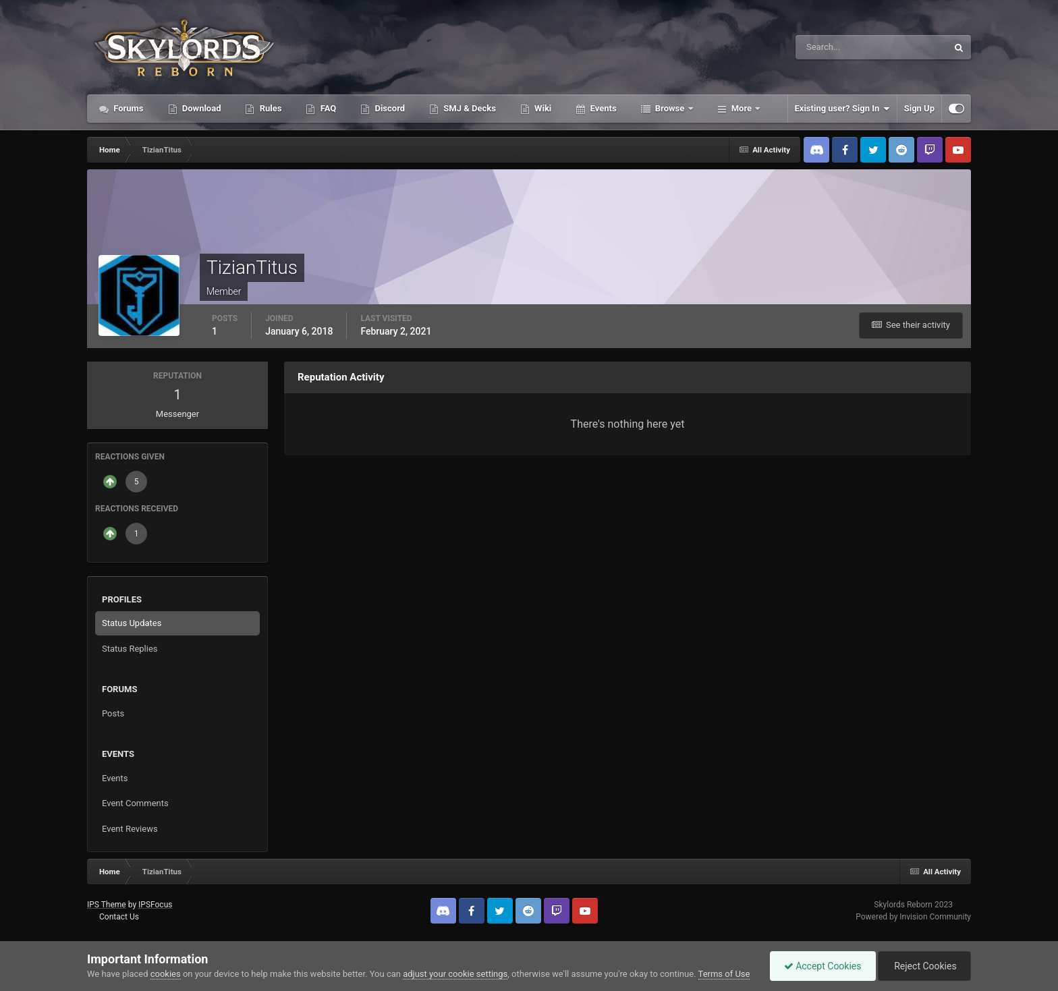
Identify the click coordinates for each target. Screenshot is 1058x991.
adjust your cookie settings (455, 974)
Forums (127, 108)
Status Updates (131, 623)
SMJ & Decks (468, 108)
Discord (388, 108)
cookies (165, 974)
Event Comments (135, 803)
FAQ (327, 108)
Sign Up (919, 108)
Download (200, 108)
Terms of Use (724, 974)
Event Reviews (130, 829)
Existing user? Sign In (842, 108)
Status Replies (130, 649)
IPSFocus (155, 904)
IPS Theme (106, 904)
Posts (113, 713)
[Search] (830, 47)
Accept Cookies (823, 966)
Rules (269, 108)
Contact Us (119, 917)
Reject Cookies (924, 966)
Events (602, 108)
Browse (670, 108)
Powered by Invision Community (913, 917)
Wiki (541, 108)
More (741, 108)
